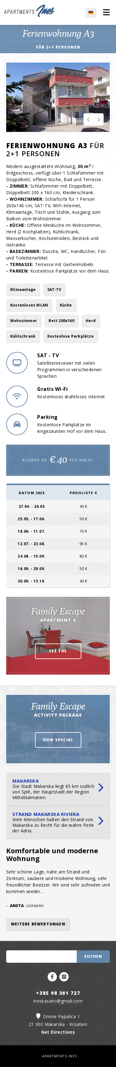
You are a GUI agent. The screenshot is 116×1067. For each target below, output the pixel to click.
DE (95, 12)
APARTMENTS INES (59, 1056)
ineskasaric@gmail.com (58, 1001)
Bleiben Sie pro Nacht (58, 459)
